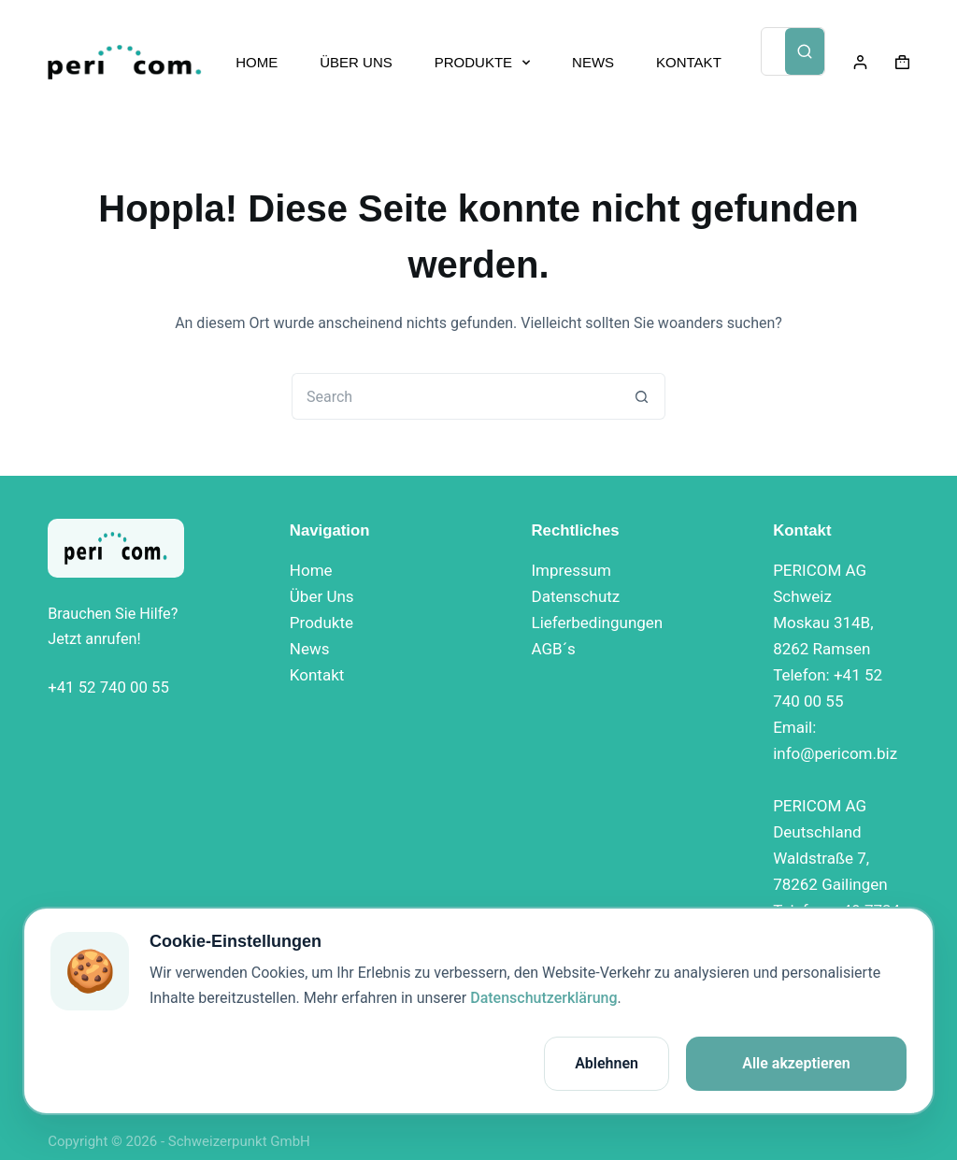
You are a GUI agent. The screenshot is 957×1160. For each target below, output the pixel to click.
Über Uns (322, 596)
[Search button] (642, 396)
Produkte (321, 622)
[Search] (804, 51)
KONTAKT (688, 62)
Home (311, 570)
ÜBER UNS (356, 62)
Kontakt (317, 675)
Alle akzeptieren (796, 1063)
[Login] (860, 62)
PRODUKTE (486, 62)
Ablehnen (606, 1063)
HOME (257, 62)
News (310, 648)
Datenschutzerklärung (543, 998)
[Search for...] (455, 396)
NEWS (593, 62)
